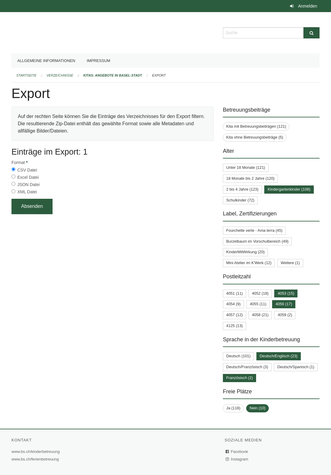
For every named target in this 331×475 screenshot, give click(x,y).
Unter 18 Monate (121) (245, 167)
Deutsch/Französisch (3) (247, 367)
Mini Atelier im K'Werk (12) (249, 262)
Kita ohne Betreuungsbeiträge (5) (254, 137)
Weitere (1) (290, 262)
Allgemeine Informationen (46, 60)
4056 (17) (283, 304)
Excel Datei (28, 177)
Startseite (26, 75)
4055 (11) (258, 304)
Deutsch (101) (238, 356)
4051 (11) (234, 293)
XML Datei (27, 191)
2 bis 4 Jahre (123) (242, 189)
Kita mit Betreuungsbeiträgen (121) (256, 126)
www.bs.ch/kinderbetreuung (36, 451)
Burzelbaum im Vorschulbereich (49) (257, 241)
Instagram (237, 459)
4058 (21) (260, 315)
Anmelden (307, 6)
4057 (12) (234, 315)
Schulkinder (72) (240, 200)
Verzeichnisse (60, 75)
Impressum (98, 60)
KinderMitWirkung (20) (245, 252)
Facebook (237, 451)
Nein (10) (257, 408)
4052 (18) (260, 293)
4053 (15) (286, 293)
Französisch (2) (239, 377)
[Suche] (312, 32)
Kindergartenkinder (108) (289, 189)
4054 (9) (233, 304)
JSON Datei (28, 184)
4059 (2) (285, 315)
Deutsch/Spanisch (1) (295, 367)
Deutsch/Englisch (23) (278, 356)
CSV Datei (27, 170)
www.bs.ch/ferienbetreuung (35, 459)
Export (159, 75)
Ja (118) (233, 408)
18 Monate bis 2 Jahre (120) (250, 178)
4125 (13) (234, 325)
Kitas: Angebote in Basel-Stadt (112, 75)
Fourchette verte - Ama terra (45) (254, 230)
